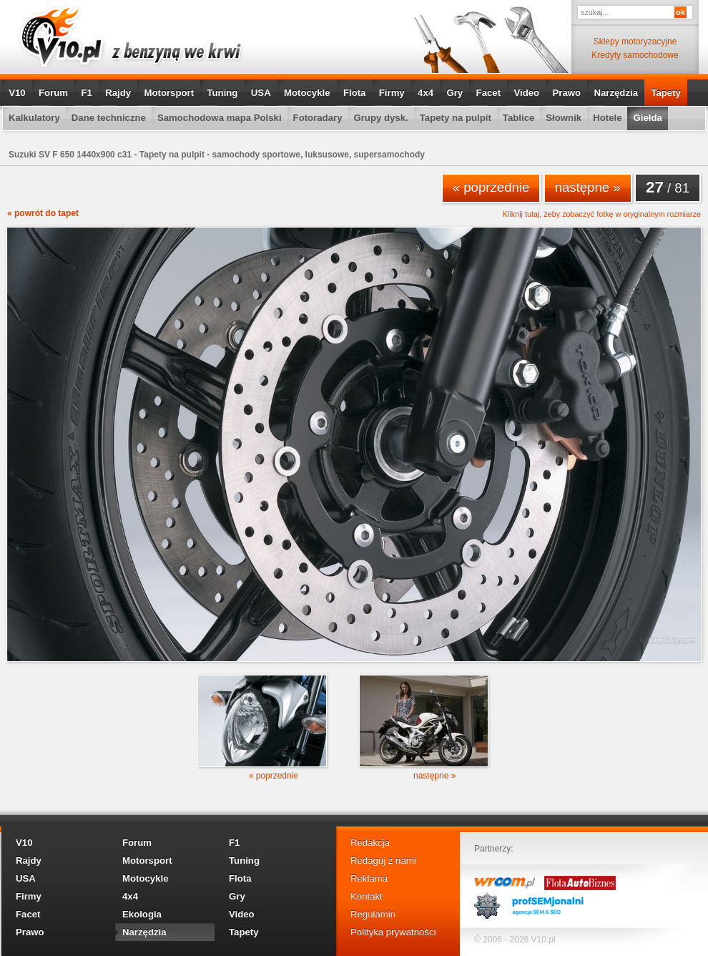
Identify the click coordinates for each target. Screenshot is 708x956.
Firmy (392, 92)
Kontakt (366, 896)
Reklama (369, 878)
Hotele (607, 117)
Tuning (222, 92)
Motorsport (169, 92)
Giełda (647, 117)
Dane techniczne (109, 117)
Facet (488, 92)
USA (261, 92)
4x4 (425, 92)
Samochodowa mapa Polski (219, 117)
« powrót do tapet (43, 213)
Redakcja (370, 842)
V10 (17, 92)
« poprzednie (491, 187)
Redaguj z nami (383, 860)
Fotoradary (318, 117)
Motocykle (307, 92)
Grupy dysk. (380, 117)
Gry (454, 92)
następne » (588, 187)
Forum (53, 92)
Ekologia (142, 914)
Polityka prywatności (393, 932)
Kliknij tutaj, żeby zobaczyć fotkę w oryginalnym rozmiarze (602, 214)
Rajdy (118, 92)
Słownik (563, 117)
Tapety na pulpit (455, 117)
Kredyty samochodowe (634, 55)
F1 (86, 92)
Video (526, 92)
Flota (354, 92)
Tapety (666, 92)
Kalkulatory (34, 117)
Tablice (518, 117)
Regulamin (372, 914)
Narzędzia (616, 92)
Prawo (566, 92)
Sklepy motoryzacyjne (635, 41)
